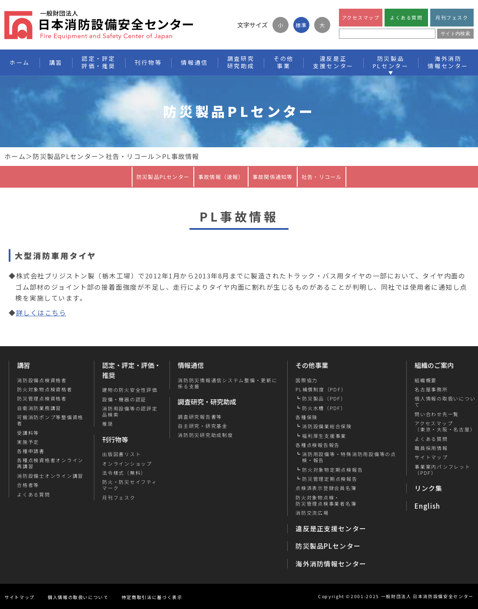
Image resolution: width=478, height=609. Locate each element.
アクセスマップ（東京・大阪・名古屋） (444, 426)
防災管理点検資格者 (42, 398)
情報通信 (191, 365)
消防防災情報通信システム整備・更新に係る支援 (228, 383)
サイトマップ (431, 457)
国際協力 (306, 380)
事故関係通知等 (272, 176)
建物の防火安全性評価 (130, 390)
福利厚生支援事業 (324, 436)
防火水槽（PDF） (324, 408)
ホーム (15, 156)
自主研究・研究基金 (203, 426)
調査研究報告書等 (200, 417)
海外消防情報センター (448, 62)
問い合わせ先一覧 (436, 414)
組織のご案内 (434, 365)
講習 (23, 365)
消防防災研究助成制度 (205, 435)
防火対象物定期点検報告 (332, 470)
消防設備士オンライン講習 (50, 476)
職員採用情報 (431, 448)
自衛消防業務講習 (39, 408)
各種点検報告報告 (317, 445)
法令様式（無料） (124, 473)
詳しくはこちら (41, 312)
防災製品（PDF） (324, 398)
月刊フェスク (451, 17)
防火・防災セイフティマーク (129, 485)
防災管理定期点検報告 (330, 479)
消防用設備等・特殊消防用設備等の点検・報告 (349, 457)
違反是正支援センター (330, 528)
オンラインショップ (127, 463)
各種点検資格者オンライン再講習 (50, 463)
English (428, 505)
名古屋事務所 (431, 389)
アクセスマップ (361, 17)
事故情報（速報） (221, 176)
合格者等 (28, 485)
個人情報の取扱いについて (78, 597)
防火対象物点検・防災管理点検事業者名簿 (325, 500)
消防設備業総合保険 (327, 426)
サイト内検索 (455, 33)
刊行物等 (115, 439)
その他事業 (311, 365)
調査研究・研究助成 (207, 401)
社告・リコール (130, 156)
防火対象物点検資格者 (45, 389)
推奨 (107, 423)
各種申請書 (31, 451)
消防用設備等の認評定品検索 (130, 411)
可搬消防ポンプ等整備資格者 (50, 420)
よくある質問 (406, 17)
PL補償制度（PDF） (320, 389)
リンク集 (429, 488)
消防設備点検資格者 (42, 380)
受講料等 (28, 433)
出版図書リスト (121, 454)
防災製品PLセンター (65, 156)
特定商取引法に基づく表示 (152, 597)
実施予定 (28, 442)
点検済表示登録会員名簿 (325, 488)
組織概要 (425, 380)
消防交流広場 (312, 513)
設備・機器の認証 (124, 399)
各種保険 (306, 417)
